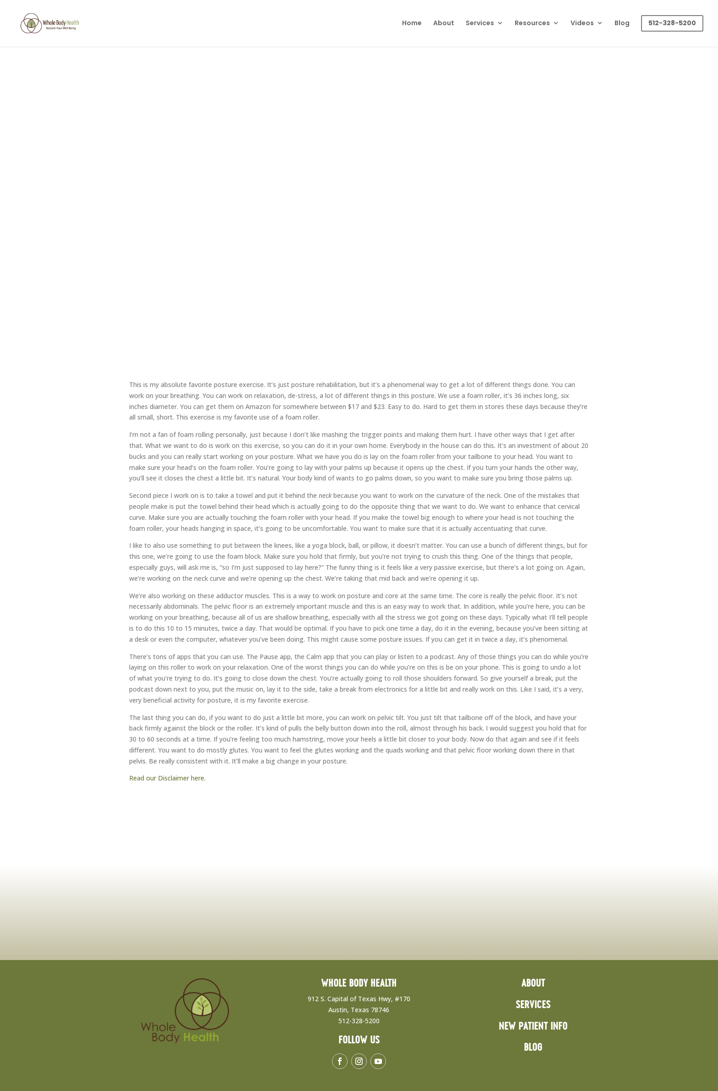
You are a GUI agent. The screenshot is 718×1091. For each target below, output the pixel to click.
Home (412, 23)
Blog (622, 23)
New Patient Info (533, 1026)
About (443, 23)
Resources (532, 23)
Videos (582, 23)
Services (480, 23)
